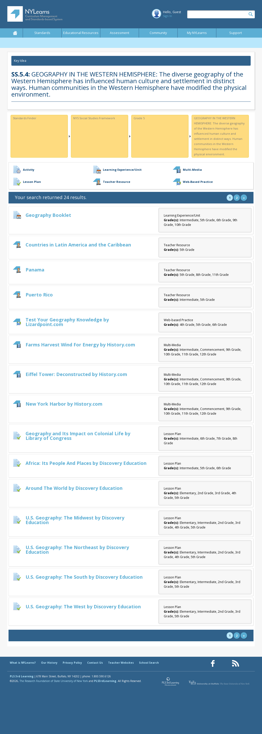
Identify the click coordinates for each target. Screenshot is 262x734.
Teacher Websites (121, 662)
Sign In (167, 16)
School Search (149, 662)
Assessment (119, 33)
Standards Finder (24, 118)
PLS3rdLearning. (105, 681)
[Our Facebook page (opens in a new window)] (212, 663)
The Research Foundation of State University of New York (54, 681)
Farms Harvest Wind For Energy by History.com (80, 345)
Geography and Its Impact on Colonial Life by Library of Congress (78, 435)
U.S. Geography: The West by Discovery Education (83, 606)
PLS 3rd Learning (22, 676)
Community (158, 33)
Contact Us (95, 662)
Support (235, 33)
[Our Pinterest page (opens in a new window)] (224, 663)
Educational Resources (81, 33)
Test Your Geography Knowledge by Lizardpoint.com (67, 322)
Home (15, 33)
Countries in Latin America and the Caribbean (78, 245)
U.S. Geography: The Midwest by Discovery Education (75, 520)
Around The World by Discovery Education (74, 488)
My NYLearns (197, 33)
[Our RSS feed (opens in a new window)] (235, 663)
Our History (49, 662)
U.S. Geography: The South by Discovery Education (84, 577)
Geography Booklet (48, 215)
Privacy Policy (72, 662)
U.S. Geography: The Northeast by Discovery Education (77, 549)
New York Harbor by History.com (64, 404)
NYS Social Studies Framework (94, 118)
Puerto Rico (39, 295)
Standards (42, 33)
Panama (35, 270)
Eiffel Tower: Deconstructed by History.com (76, 374)
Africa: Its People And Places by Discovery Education (86, 463)
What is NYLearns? (23, 662)
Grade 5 (139, 118)
